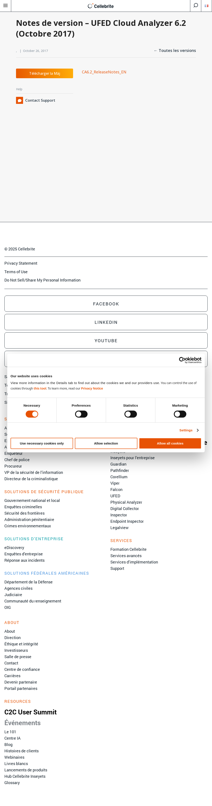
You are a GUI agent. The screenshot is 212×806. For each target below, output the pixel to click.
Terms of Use (16, 271)
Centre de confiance (22, 669)
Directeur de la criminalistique (31, 478)
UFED (115, 495)
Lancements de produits (25, 769)
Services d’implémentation (134, 562)
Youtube (106, 340)
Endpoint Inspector (127, 521)
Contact (11, 663)
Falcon (116, 489)
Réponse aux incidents (24, 560)
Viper (115, 483)
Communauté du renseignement (32, 601)
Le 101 (10, 731)
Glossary (12, 782)
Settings (186, 430)
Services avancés (126, 555)
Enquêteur (13, 453)
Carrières (12, 675)
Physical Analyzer (126, 502)
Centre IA (12, 738)
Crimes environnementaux (27, 525)
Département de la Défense (28, 582)
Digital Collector (124, 508)
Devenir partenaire (20, 682)
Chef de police (17, 459)
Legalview (119, 527)
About (9, 631)
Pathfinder (119, 470)
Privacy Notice (92, 388)
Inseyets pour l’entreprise (132, 457)
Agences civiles (18, 588)
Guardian (118, 464)
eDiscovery (14, 547)
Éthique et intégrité (21, 644)
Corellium (119, 476)
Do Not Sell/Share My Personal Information (42, 280)
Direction (12, 637)
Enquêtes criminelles (23, 506)
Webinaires (14, 757)
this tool (40, 388)
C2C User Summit (30, 712)
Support (117, 568)
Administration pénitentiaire (29, 519)
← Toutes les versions (175, 50)
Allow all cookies (170, 443)
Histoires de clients (21, 750)
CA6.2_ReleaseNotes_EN (104, 71)
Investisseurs (16, 650)
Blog (8, 744)
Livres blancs (16, 763)
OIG (7, 607)
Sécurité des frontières (24, 513)
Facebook (106, 303)
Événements (22, 722)
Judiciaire (13, 594)
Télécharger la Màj (44, 73)
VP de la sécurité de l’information (33, 472)
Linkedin (106, 322)
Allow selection (106, 443)
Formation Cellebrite (128, 549)
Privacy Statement (20, 263)
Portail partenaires (20, 688)
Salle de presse (17, 656)
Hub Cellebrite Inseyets (24, 776)
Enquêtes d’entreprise (23, 553)
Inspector (118, 514)
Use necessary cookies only (42, 443)
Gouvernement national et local (32, 500)
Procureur (13, 466)
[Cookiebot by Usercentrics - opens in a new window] (182, 360)
